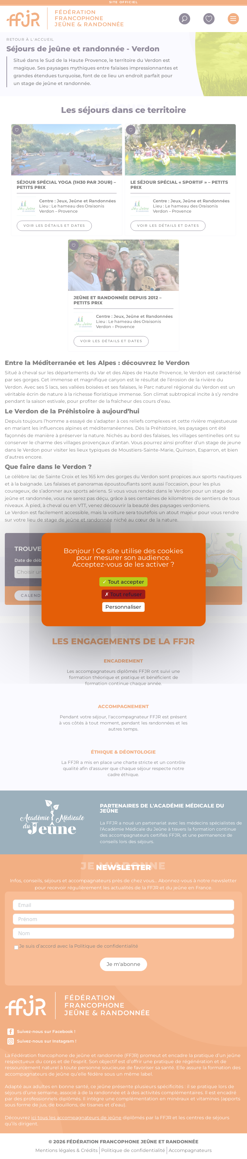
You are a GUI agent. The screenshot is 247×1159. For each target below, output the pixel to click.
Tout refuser (123, 594)
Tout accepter (123, 582)
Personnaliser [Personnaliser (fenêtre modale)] (123, 607)
